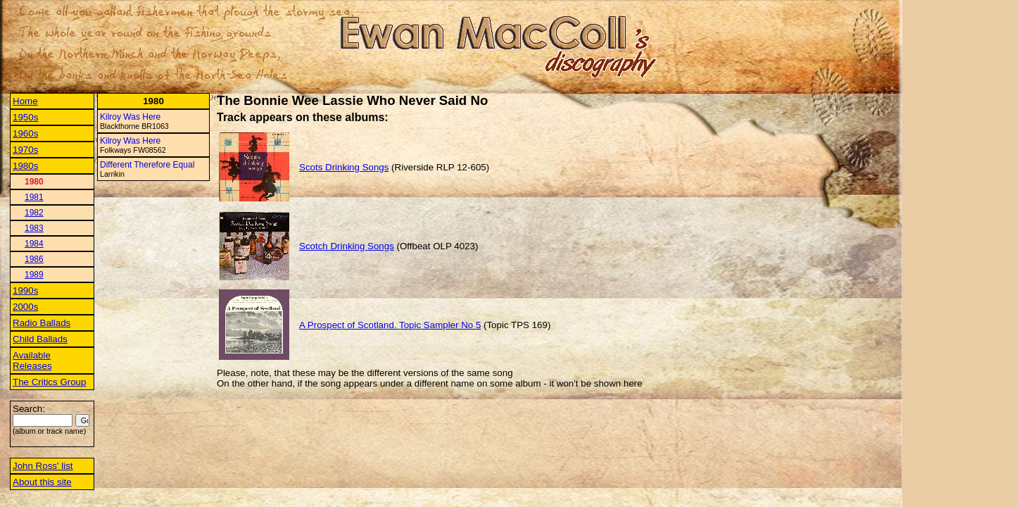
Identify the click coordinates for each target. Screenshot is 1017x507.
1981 (34, 197)
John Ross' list (43, 466)
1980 (34, 182)
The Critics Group (49, 382)
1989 (34, 275)
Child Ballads (40, 339)
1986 (34, 259)
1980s (25, 166)
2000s (25, 306)
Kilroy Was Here (130, 117)
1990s (25, 290)
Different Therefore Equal (147, 165)
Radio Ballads (41, 323)
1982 (34, 213)
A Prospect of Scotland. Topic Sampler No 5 (390, 325)
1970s (25, 149)
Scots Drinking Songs (344, 167)
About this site (42, 482)
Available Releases (32, 360)
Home (25, 101)
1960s (25, 133)
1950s (25, 117)
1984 (34, 244)
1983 (34, 228)
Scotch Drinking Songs (346, 246)
